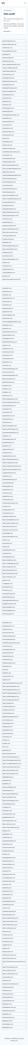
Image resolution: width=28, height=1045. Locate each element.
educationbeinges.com (9, 610)
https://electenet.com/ (9, 914)
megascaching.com (8, 656)
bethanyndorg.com (8, 997)
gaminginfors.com (8, 891)
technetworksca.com (8, 1017)
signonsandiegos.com (9, 607)
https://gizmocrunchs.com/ (10, 232)
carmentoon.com (7, 219)
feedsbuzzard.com (8, 111)
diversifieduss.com (8, 1024)
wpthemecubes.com (8, 861)
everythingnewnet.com (9, 192)
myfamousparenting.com (10, 178)
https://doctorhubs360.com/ (11, 773)
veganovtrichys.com (8, 61)
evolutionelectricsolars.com (10, 503)
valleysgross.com (7, 726)
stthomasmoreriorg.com (9, 955)
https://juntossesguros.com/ (11, 215)
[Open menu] (24, 3)
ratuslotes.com (7, 436)
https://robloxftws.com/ (9, 577)
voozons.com (6, 908)
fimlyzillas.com (7, 392)
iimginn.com (6, 546)
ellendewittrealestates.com (10, 375)
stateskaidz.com (7, 118)
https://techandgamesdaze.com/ (12, 760)
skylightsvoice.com (8, 348)
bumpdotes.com (7, 666)
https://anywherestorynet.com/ (11, 767)
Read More (7, 31)
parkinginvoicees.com (9, 881)
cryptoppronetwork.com (9, 473)
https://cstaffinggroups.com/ (11, 563)
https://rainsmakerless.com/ (11, 195)
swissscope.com (7, 125)
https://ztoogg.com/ (8, 703)
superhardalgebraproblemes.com (12, 175)
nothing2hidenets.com (9, 272)
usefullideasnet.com (8, 94)
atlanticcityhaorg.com (9, 597)
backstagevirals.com (8, 78)
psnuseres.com (7, 884)
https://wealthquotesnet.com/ (11, 700)
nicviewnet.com (7, 553)
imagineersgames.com (9, 162)
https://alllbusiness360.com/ (11, 459)
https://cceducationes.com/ (10, 973)
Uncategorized (7, 10)
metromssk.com (7, 422)
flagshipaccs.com (8, 1021)
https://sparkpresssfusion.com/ (11, 64)
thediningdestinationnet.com (11, 600)
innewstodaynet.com (8, 713)
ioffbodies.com (7, 673)
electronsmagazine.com (9, 91)
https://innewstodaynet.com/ (11, 165)
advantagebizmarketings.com (11, 115)
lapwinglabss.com (8, 730)
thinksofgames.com (8, 108)
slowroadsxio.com (8, 128)
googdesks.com (7, 1014)
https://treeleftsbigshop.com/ (11, 696)
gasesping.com (7, 780)
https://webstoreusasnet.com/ (11, 402)
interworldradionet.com (9, 182)
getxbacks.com (7, 328)
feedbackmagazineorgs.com (11, 716)
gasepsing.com (7, 750)
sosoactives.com (7, 452)
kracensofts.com (7, 543)
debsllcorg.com (7, 101)
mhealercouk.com (8, 252)
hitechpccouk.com (8, 951)
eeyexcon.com (7, 345)
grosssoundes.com (8, 733)
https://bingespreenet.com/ (10, 399)
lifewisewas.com (7, 1004)
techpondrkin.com (8, 894)
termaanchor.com (8, 355)
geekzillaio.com (7, 242)
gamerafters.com (7, 291)
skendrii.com (6, 262)
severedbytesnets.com (9, 158)
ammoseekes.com (8, 977)
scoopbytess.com (8, 583)
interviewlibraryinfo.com (9, 439)
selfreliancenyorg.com (9, 1010)
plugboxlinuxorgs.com (9, 172)
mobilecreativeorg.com (9, 636)
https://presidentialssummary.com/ (12, 683)
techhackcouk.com (8, 994)
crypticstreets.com (8, 222)
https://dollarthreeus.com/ (10, 924)
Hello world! (9, 14)
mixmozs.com (7, 506)
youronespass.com (8, 720)
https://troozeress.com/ (9, 753)
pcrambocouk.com (8, 256)
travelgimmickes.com (9, 710)
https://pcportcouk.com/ (9, 958)
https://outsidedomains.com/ (11, 229)
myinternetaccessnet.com (10, 332)
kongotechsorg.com (8, 205)
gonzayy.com (6, 276)
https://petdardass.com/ (9, 787)
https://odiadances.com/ (10, 560)
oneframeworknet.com (9, 706)
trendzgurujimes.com (8, 509)
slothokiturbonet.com (9, 298)
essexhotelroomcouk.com (10, 188)
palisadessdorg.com (8, 442)
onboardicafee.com (8, 419)
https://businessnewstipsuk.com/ (12, 469)
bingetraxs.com (7, 446)
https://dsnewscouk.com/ (10, 526)
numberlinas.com (7, 155)
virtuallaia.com (7, 807)
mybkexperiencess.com (9, 1007)
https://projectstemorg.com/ (11, 246)
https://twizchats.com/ (9, 379)
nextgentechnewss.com (9, 603)
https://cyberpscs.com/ (9, 970)
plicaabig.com (6, 54)
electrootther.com (8, 318)
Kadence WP (14, 1040)
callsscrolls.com (7, 98)
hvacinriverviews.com (9, 847)
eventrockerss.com (8, 938)
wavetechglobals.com (9, 315)
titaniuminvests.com (8, 632)
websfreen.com (7, 295)
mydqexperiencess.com (9, 456)
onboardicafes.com (8, 499)
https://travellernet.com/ (9, 797)
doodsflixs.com (7, 783)
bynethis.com (6, 743)
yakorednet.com (7, 288)
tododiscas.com (7, 389)
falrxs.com (6, 747)
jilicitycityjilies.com (8, 486)
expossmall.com (7, 301)
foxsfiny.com (6, 740)
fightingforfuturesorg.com (10, 81)
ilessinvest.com (7, 104)
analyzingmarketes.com (9, 209)
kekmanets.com (7, 888)
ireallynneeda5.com (8, 653)
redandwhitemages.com (9, 71)
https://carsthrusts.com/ (9, 928)
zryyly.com (6, 669)
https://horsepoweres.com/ (10, 573)
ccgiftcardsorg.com (8, 269)
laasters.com (6, 854)
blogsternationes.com (9, 335)
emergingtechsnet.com (9, 857)
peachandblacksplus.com (10, 479)
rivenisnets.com (7, 305)
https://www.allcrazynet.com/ (11, 757)
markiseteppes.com (8, 790)
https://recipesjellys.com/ (10, 426)
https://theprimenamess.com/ (11, 212)
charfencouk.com (7, 629)
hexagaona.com (7, 385)
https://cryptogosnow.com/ (10, 462)
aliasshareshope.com (9, 864)
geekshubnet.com (8, 1027)
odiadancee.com (7, 945)
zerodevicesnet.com (8, 135)
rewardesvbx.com (8, 659)
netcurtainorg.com (8, 185)
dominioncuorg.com (8, 614)
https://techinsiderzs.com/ (10, 249)
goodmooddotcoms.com (10, 44)
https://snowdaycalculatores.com (12, 198)
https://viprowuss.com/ (9, 824)
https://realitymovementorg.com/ (12, 466)
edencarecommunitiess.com (11, 984)
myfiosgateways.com (9, 556)
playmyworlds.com (8, 867)
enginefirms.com (7, 362)
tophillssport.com (7, 834)
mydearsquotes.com (8, 121)
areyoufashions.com (8, 74)
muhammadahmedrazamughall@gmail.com (13, 18)
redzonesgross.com (8, 723)
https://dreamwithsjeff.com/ (11, 794)
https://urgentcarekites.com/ (11, 259)
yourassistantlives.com (9, 202)
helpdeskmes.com (8, 496)
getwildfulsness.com (8, 382)
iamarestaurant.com (8, 352)
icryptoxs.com (7, 679)
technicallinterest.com (9, 804)
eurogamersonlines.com (9, 225)
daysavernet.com (7, 145)
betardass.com (7, 980)
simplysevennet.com (8, 131)
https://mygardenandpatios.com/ (12, 693)
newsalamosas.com (8, 513)
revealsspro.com (7, 810)
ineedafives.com (7, 476)
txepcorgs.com (7, 365)
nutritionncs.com (7, 590)
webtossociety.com (8, 57)
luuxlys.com (6, 138)
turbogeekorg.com (8, 141)
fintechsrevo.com (7, 395)
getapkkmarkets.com (8, 817)
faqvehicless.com (7, 844)
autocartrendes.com (8, 483)
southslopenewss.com (9, 814)
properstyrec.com (7, 325)
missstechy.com (7, 266)
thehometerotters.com (9, 874)
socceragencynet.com (9, 878)
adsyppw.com (6, 830)
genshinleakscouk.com (9, 41)
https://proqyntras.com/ (9, 567)
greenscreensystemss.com (10, 536)
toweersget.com (7, 409)
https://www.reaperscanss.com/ (12, 279)
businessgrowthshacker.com (11, 432)
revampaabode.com (8, 358)
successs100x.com (8, 676)
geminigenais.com (8, 587)
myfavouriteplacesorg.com (10, 68)
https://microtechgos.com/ (10, 967)
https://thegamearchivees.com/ (11, 689)
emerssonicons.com (8, 372)
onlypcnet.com (7, 871)
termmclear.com (7, 737)
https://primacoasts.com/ (10, 570)
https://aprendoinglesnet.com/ (11, 686)
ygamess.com (6, 580)
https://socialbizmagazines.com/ (12, 168)
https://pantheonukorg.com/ (11, 429)
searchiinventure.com (9, 415)
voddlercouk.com (7, 47)
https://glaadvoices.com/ (10, 51)
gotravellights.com (8, 533)
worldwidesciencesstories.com (11, 152)
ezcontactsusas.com (8, 1000)
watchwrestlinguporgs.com (10, 368)
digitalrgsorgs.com (8, 308)
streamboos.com (7, 493)
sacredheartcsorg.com (9, 593)
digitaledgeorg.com (8, 777)
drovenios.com (7, 931)
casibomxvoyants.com (9, 148)
